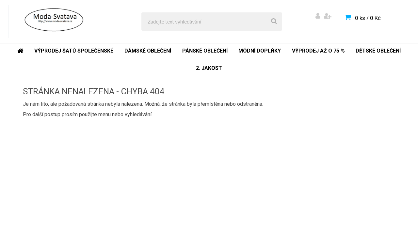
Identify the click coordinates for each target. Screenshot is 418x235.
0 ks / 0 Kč (368, 18)
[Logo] (53, 21)
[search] (274, 21)
